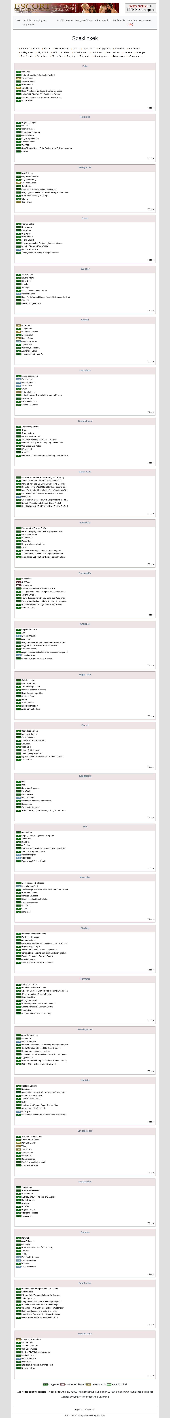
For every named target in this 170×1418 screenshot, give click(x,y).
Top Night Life (27, 702)
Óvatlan (24, 151)
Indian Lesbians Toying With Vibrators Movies (41, 395)
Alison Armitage (28, 940)
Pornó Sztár (26, 585)
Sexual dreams (28, 1159)
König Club (26, 281)
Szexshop (42, 56)
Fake (75, 48)
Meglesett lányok (28, 122)
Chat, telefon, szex (29, 1165)
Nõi (55, 52)
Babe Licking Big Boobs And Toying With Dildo (41, 531)
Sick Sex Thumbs (29, 1349)
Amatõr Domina (28, 1241)
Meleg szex (27, 52)
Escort (47, 48)
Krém (23, 547)
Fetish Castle (27, 1292)
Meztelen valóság (29, 1086)
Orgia (23, 430)
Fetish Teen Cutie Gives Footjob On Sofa (39, 1317)
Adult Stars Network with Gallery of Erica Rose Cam (44, 943)
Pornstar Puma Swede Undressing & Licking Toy (42, 477)
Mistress (25, 1263)
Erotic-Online (27, 794)
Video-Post (26, 1362)
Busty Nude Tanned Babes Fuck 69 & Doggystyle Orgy (45, 297)
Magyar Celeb (27, 224)
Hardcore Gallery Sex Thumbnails (36, 801)
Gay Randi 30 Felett (30, 176)
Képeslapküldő (102, 20)
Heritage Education (29, 896)
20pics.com (26, 838)
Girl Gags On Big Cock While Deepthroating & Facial (44, 500)
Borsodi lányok (28, 1200)
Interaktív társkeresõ (30, 750)
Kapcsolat (79, 1410)
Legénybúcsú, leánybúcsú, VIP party (37, 835)
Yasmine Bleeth (28, 81)
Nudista (65, 52)
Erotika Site (26, 760)
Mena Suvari (27, 84)
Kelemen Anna (27, 607)
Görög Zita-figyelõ (29, 1000)
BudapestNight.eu (29, 734)
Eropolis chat (27, 335)
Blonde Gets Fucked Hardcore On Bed (38, 1064)
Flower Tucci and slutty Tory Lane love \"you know (43, 598)
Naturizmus (26, 1089)
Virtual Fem (26, 1149)
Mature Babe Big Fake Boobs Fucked (38, 75)
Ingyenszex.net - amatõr (32, 354)
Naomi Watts (27, 100)
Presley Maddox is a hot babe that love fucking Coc (44, 601)
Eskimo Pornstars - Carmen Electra (37, 956)
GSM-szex (26, 496)
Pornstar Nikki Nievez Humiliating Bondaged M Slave (44, 1045)
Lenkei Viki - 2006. (29, 984)
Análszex (97, 52)
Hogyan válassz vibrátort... (33, 544)
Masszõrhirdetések (29, 886)
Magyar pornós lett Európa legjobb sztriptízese (42, 243)
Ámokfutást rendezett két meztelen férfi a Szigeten (43, 1092)
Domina (128, 52)
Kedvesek (25, 744)
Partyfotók (25, 791)
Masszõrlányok (28, 294)
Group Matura (27, 433)
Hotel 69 (25, 1206)
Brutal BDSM (27, 1342)
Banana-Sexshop (29, 534)
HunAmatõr (26, 325)
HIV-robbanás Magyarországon (35, 195)
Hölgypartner (27, 1193)
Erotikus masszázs (29, 902)
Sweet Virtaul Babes (30, 1140)
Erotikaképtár (27, 379)
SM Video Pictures (29, 1345)
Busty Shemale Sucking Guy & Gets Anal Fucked (43, 642)
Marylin (24, 284)
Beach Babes (27, 338)
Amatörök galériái (29, 351)
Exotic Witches (28, 737)
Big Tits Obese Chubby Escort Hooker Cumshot (42, 756)
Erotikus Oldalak (28, 636)
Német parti (26, 449)
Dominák (25, 1238)
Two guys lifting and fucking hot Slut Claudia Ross (43, 591)
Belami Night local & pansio (33, 690)
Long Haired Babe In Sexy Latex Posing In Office (43, 557)
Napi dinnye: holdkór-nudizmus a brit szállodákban (43, 1115)
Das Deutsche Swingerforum (34, 290)
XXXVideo (26, 582)
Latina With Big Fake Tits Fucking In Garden (41, 94)
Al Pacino (25, 845)
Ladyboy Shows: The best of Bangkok (38, 1197)
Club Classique (28, 680)
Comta (24, 908)
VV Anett (25, 145)
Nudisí (24, 1102)
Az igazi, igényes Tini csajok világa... (37, 658)
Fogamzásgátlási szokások (33, 861)
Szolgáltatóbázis (84, 20)
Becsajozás (26, 804)
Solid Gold (26, 747)
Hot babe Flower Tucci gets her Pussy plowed (41, 604)
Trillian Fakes (27, 78)
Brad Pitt (25, 842)
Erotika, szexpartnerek (139, 22)
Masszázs (57, 56)
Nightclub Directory (29, 706)
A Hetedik (25, 1244)
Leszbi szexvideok (29, 376)
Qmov (24, 389)
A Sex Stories (27, 1152)
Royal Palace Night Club (32, 693)
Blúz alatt (25, 125)
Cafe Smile (26, 186)
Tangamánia (26, 328)
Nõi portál (25, 905)
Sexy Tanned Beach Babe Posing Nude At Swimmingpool (46, 148)
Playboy (71, 56)
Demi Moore (26, 227)
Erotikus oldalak (28, 382)
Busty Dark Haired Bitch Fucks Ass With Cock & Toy (44, 490)
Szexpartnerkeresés (30, 1190)
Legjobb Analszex (29, 629)
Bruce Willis (26, 832)
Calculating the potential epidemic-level (38, 189)
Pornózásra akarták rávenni (33, 934)
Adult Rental (26, 398)
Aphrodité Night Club (30, 686)
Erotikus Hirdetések (30, 249)
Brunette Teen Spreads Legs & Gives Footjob (41, 503)
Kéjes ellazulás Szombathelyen (35, 899)
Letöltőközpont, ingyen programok (34, 22)
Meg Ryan (26, 72)
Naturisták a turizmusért (31, 1095)
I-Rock (24, 699)
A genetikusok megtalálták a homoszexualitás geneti (44, 652)
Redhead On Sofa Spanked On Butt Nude (40, 1289)
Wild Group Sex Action (31, 446)
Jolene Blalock (27, 240)
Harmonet (25, 912)
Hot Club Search (28, 696)
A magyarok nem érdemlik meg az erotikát (40, 253)
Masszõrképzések (29, 892)
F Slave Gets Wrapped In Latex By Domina (40, 1295)
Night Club (43, 52)
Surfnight (25, 287)
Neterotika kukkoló (29, 332)
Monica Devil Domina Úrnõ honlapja (37, 1247)
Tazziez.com (26, 88)
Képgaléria (104, 48)
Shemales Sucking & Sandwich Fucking (39, 439)
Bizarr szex (119, 56)
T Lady (24, 1146)
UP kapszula (27, 538)
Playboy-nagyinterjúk (30, 946)
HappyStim (26, 1156)
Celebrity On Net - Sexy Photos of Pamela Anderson (44, 991)
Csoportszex (135, 56)
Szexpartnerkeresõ (29, 1213)
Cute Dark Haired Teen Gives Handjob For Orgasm (44, 1054)
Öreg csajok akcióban (31, 1339)
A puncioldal (26, 344)
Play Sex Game (28, 1143)
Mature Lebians (28, 392)
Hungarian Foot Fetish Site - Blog (36, 1013)
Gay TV (24, 199)
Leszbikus (134, 48)
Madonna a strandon (30, 132)
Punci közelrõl (27, 797)
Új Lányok (25, 1111)
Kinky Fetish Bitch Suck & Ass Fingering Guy (41, 1301)
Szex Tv (25, 452)
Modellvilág (26, 1010)
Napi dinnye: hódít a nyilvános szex (37, 1365)
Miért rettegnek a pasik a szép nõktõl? (38, 1004)
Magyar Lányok (28, 1209)
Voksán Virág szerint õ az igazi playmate (39, 949)
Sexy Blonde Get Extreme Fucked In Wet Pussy (42, 1308)
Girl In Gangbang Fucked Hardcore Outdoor (40, 1048)
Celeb (36, 48)
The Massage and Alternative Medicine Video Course (44, 889)
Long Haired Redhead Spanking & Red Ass (40, 1314)
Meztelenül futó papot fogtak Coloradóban (40, 1105)
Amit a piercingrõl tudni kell (33, 851)
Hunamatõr (26, 579)
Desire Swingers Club (31, 303)
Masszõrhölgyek (28, 855)
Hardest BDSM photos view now (35, 1352)
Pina (23, 781)
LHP (18, 20)
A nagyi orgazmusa (29, 1035)
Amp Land (25, 639)
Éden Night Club (28, 683)
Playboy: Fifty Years (30, 937)
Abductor (25, 1251)
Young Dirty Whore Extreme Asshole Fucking (41, 480)
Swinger (140, 52)
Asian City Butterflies (30, 709)
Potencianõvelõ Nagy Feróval (34, 528)
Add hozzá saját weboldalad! (32, 1391)
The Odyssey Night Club (32, 753)
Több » (151, 108)
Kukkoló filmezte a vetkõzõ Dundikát (37, 962)
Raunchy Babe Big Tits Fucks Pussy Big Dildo (41, 550)
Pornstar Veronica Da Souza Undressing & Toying (43, 484)
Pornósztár (26, 56)
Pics (23, 785)
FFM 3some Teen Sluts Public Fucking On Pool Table (44, 455)
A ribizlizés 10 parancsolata (33, 740)
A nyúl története (28, 959)
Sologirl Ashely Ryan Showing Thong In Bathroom (43, 810)
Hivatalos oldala (28, 997)
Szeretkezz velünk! (29, 731)
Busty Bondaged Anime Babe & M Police (39, 1311)
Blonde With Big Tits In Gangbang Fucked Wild (42, 442)
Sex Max (25, 1203)
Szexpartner (112, 52)
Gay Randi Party (28, 179)
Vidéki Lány (26, 1187)
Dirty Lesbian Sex (29, 401)
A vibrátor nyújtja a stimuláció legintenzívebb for (42, 553)
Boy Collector (27, 173)
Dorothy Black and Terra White (35, 246)
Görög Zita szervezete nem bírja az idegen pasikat (43, 953)
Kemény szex (101, 56)
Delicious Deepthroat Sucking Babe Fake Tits (41, 97)
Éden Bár (25, 300)
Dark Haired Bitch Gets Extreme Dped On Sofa (42, 493)
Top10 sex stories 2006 (31, 1136)
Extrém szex (61, 48)
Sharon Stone (27, 129)
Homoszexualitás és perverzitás (35, 1051)
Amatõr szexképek (29, 341)
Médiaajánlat (90, 1410)
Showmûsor (26, 385)
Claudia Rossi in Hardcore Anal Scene (38, 588)
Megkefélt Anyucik (29, 1355)
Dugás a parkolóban (30, 138)
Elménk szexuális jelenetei (33, 1162)
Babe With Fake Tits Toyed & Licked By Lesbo (41, 91)
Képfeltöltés (119, 20)
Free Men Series (28, 183)
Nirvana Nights (28, 278)
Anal (23, 633)
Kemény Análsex (28, 649)
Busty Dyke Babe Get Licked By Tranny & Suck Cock (44, 192)
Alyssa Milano (27, 135)
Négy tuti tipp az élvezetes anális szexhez (39, 645)
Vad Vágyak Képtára (30, 348)
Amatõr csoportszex (30, 427)
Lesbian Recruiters (29, 405)
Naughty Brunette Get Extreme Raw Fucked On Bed (44, 506)
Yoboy (24, 1254)
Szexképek (26, 858)
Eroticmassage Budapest (32, 883)
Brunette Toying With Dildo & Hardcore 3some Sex (43, 487)
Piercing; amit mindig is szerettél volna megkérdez (43, 848)
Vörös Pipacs (27, 274)
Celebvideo (26, 230)
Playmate (85, 56)
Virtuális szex (81, 52)
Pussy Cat (26, 541)
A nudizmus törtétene (30, 1098)
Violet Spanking (28, 1298)
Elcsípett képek (28, 142)
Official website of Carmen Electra (36, 994)
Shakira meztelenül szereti (33, 1108)
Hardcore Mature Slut (30, 436)
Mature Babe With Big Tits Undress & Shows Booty (44, 1060)
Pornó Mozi (26, 1038)
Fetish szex (89, 48)
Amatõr (25, 48)
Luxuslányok (27, 1216)
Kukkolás (120, 48)
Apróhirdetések (65, 20)
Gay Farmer (26, 202)
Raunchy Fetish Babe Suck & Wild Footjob (40, 1304)
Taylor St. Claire (28, 595)
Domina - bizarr (28, 1368)
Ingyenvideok (27, 1057)
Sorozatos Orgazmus (30, 788)
